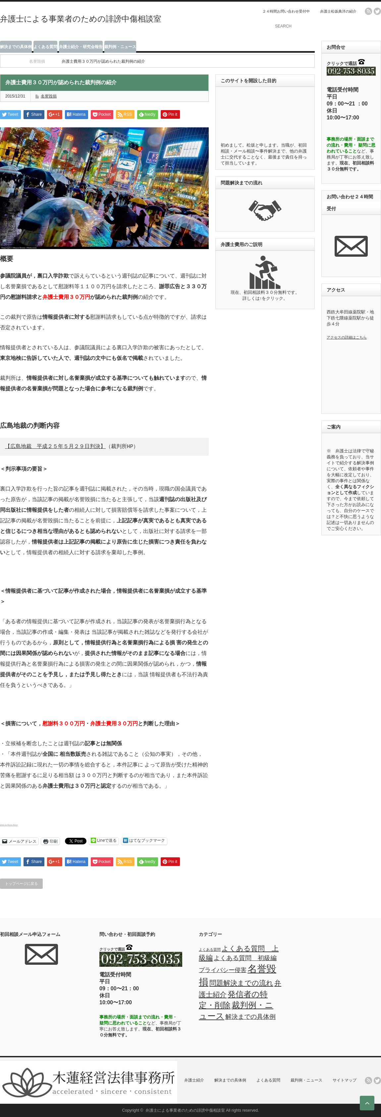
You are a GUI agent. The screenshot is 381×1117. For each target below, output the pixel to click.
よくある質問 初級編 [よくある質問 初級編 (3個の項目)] (245, 957)
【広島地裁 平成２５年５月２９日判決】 (55, 446)
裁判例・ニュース (120, 46)
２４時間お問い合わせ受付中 (286, 11)
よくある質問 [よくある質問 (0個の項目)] (210, 950)
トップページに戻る (21, 884)
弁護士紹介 (194, 1080)
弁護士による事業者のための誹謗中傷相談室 (80, 18)
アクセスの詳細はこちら (347, 337)
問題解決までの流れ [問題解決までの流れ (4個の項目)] (241, 983)
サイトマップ (344, 1080)
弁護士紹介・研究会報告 (81, 46)
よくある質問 (45, 46)
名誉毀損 (37, 61)
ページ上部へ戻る (367, 1103)
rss (368, 11)
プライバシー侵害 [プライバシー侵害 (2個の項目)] (222, 970)
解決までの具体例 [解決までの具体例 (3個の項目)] (250, 1016)
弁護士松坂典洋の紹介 (338, 11)
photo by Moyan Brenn (9, 825)
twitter (377, 11)
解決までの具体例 (16, 46)
